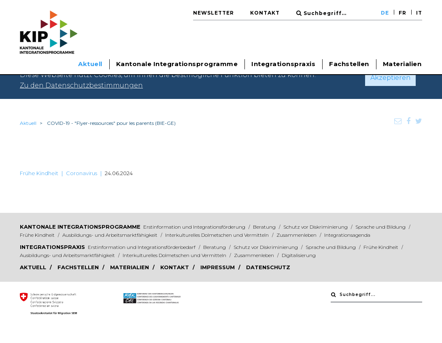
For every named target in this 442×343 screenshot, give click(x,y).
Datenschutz (268, 267)
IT (419, 13)
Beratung (265, 227)
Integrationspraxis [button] (283, 64)
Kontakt (265, 13)
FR (402, 13)
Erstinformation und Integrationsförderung (194, 227)
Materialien (402, 64)
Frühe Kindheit (39, 173)
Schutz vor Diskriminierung (316, 227)
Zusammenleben (297, 235)
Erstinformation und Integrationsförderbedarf (142, 247)
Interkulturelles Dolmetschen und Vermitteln (217, 235)
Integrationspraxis (52, 247)
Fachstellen (349, 64)
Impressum (218, 267)
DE (385, 13)
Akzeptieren (390, 77)
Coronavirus (81, 173)
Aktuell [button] (90, 64)
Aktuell (28, 123)
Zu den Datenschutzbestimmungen (81, 85)
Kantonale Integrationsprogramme (80, 226)
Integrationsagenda (347, 235)
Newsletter (213, 13)
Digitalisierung (299, 255)
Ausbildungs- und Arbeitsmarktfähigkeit (110, 235)
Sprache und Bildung (381, 227)
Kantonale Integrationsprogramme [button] (177, 64)
